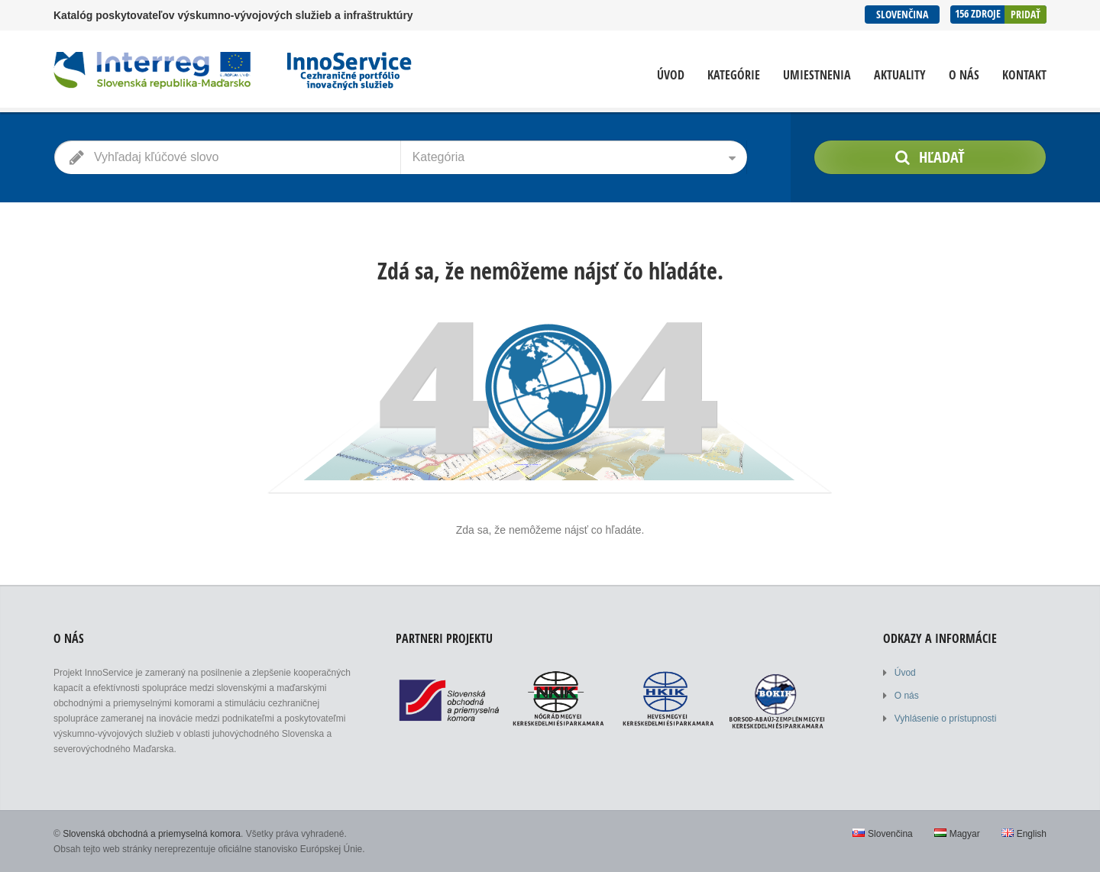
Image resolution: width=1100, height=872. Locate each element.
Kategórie (733, 75)
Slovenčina (902, 14)
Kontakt (1024, 75)
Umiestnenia (817, 75)
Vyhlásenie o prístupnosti (946, 718)
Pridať (1025, 14)
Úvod (670, 75)
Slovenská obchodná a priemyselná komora (152, 833)
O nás (964, 75)
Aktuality (900, 75)
